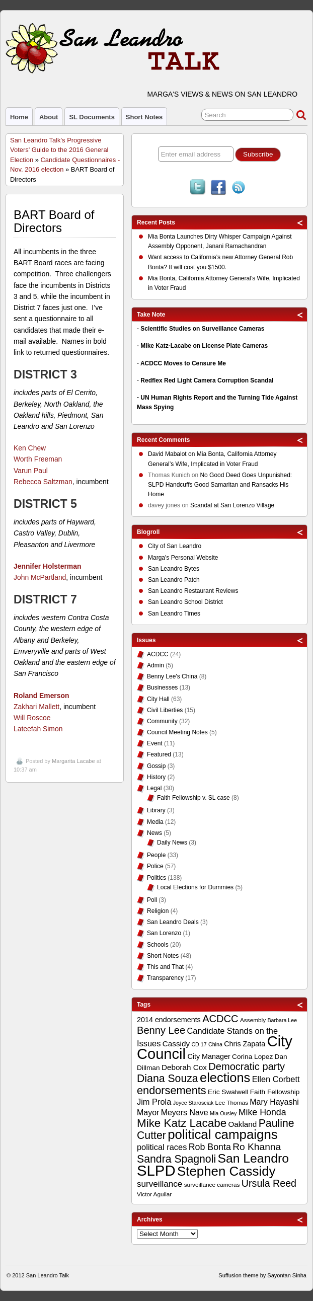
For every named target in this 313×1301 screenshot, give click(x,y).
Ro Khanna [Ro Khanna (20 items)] (256, 1146)
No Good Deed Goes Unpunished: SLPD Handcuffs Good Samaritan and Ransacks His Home (220, 485)
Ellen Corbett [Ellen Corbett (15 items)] (276, 1079)
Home (19, 117)
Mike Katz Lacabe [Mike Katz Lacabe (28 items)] (181, 1123)
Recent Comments (163, 439)
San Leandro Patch (174, 579)
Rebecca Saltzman (43, 482)
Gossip (156, 766)
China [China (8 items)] (215, 1044)
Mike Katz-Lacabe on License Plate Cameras (204, 345)
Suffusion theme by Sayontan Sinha (262, 1275)
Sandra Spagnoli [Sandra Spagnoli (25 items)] (176, 1159)
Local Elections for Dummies (195, 887)
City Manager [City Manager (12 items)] (208, 1056)
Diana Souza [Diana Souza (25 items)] (167, 1079)
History (156, 777)
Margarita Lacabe (73, 761)
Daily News (172, 842)
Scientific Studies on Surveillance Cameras (202, 328)
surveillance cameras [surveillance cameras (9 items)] (212, 1184)
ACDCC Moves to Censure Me (183, 363)
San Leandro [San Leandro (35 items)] (253, 1158)
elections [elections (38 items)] (225, 1077)
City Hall (158, 699)
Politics (156, 877)
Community (162, 721)
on (172, 455)
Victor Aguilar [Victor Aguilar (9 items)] (154, 1194)
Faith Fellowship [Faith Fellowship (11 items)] (275, 1092)
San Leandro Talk (47, 1275)
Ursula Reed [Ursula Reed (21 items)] (269, 1183)
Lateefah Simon (38, 729)
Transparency (165, 977)
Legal (154, 788)
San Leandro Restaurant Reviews (193, 590)
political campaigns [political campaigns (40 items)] (222, 1134)
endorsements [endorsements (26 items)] (171, 1090)
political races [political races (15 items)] (162, 1147)
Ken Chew (30, 448)
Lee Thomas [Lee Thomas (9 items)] (231, 1102)
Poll (152, 899)
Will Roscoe (32, 718)
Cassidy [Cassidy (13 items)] (176, 1043)
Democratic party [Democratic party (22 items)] (246, 1066)
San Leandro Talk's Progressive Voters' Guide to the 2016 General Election (59, 150)
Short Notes (144, 117)
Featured (159, 754)
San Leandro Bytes (173, 568)
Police (155, 866)
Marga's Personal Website (183, 557)
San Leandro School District (185, 601)
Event (155, 743)
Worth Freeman (38, 459)
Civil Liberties (165, 710)
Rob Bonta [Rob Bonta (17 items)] (210, 1147)
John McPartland (40, 577)
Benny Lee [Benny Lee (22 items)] (161, 1030)
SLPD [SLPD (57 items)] (156, 1170)
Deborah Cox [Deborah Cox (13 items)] (184, 1067)
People (156, 855)
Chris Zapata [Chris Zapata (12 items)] (244, 1044)
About (48, 117)
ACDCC (158, 654)
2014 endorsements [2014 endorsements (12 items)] (169, 1020)
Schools (158, 944)
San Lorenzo (164, 933)
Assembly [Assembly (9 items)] (253, 1020)
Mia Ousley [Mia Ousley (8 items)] (223, 1113)
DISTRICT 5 (45, 503)
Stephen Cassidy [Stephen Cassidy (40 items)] (226, 1171)
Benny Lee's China (172, 676)
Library (156, 810)
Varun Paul (31, 471)
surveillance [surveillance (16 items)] (159, 1184)
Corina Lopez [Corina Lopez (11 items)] (252, 1056)
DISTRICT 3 (45, 374)
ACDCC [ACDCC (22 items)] (220, 1018)
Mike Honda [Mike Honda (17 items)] (262, 1112)
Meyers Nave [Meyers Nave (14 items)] (184, 1112)
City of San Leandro (174, 546)
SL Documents (91, 117)
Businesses (162, 687)
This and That (165, 966)
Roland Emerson (41, 696)
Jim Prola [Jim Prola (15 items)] (154, 1101)
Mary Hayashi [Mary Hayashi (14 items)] (274, 1102)
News (154, 832)
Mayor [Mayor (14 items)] (148, 1112)
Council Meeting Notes (177, 732)
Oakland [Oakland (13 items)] (242, 1124)
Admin (155, 665)
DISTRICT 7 (45, 599)
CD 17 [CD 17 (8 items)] (198, 1044)
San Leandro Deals (173, 922)
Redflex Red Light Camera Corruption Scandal (206, 380)
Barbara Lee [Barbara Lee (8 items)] (282, 1020)
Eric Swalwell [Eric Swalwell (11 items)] (228, 1092)
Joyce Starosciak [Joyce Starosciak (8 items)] (193, 1103)
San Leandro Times (174, 613)
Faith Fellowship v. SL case (193, 797)
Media (155, 821)
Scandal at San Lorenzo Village (232, 505)
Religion (158, 910)
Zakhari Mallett (36, 707)
